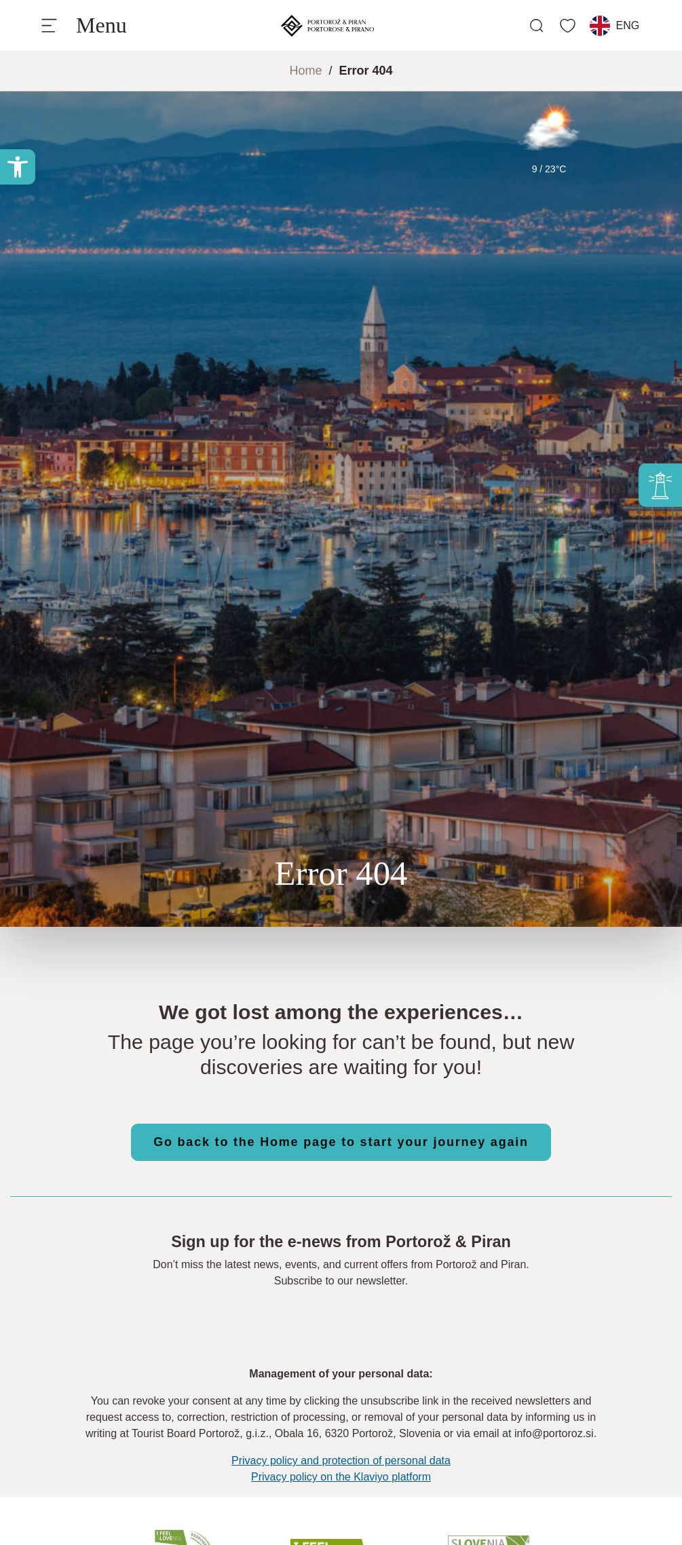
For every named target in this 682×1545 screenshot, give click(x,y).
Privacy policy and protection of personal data (341, 1460)
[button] (17, 167)
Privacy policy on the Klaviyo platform (341, 1477)
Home (305, 70)
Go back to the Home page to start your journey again (341, 1142)
